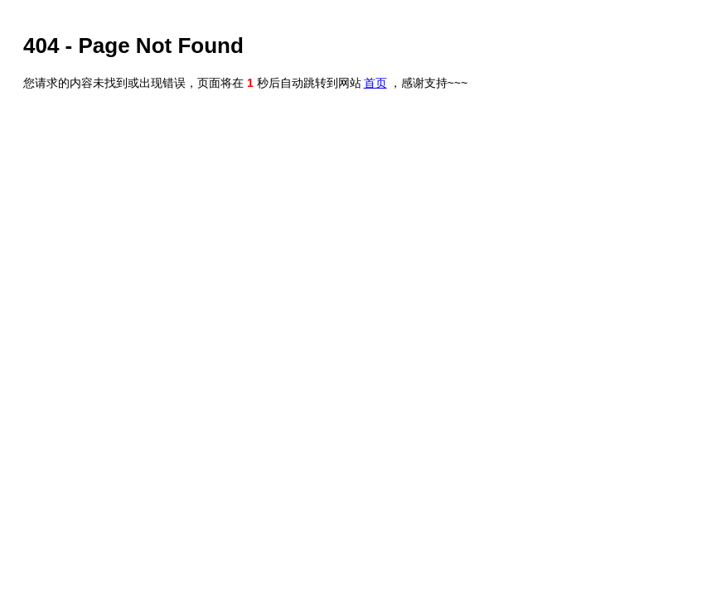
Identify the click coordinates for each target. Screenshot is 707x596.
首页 (375, 82)
